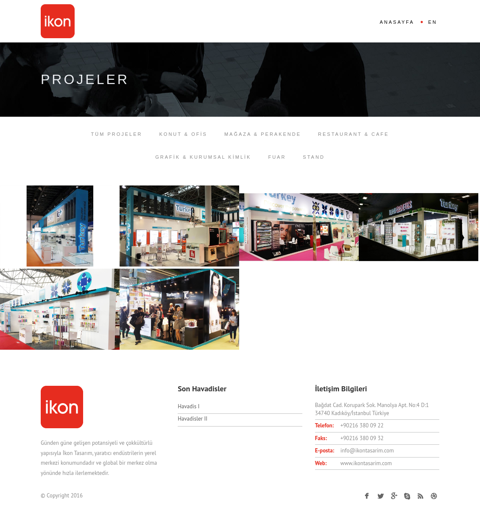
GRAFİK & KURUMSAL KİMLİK (203, 157)
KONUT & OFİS (183, 134)
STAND (313, 157)
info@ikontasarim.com (367, 450)
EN (432, 22)
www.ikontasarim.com (366, 463)
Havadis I (188, 406)
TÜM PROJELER (116, 134)
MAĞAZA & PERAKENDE (262, 134)
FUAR (277, 157)
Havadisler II (192, 418)
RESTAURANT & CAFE (353, 134)
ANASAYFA (397, 22)
